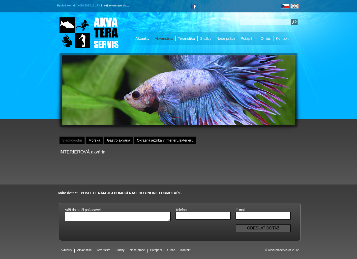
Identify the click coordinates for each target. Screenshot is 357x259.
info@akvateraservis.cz (115, 5)
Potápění (248, 38)
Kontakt (282, 38)
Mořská (94, 140)
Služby (205, 38)
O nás (266, 38)
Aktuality (142, 38)
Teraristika (186, 38)
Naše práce (226, 38)
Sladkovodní (72, 140)
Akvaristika (164, 38)
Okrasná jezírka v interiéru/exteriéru (165, 140)
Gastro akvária (118, 140)
